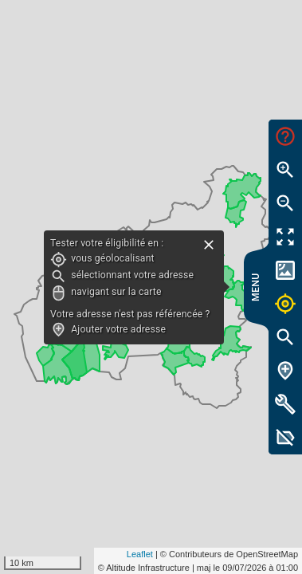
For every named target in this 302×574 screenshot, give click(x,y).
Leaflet (140, 554)
